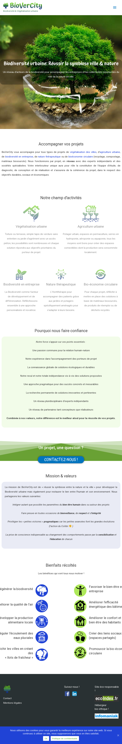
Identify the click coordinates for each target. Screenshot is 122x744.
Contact (7, 698)
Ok (46, 738)
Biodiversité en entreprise (21, 284)
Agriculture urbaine (91, 226)
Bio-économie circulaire (101, 284)
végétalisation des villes (83, 152)
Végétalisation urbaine (31, 226)
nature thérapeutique (49, 156)
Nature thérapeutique (61, 284)
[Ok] (118, 735)
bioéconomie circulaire (80, 156)
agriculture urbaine (110, 152)
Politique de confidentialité (64, 738)
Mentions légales (12, 702)
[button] (61, 459)
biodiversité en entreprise (19, 156)
